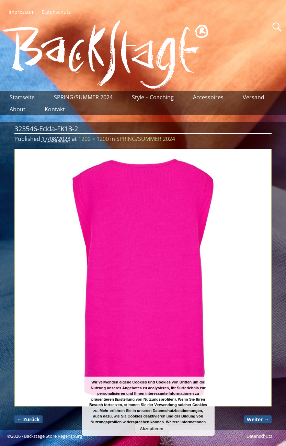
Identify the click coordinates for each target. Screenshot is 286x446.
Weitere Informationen (186, 422)
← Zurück (28, 419)
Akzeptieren (151, 428)
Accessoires (208, 97)
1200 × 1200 (93, 139)
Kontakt (55, 109)
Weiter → (258, 419)
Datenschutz (56, 12)
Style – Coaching (153, 97)
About (17, 109)
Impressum (22, 12)
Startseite (22, 97)
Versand (253, 97)
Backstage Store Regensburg (53, 436)
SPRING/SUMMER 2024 (83, 97)
